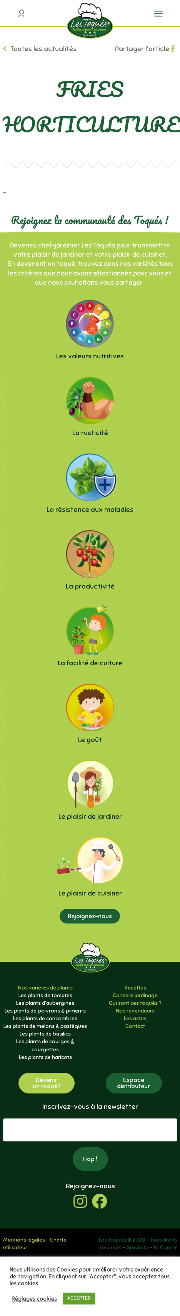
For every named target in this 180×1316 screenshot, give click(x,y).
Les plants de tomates (45, 995)
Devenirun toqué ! (46, 1083)
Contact (135, 1026)
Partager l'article (145, 49)
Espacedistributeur (133, 1083)
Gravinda (137, 1247)
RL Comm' (165, 1247)
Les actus (135, 1018)
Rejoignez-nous (90, 916)
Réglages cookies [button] (34, 1298)
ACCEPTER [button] (79, 1298)
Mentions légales (24, 1240)
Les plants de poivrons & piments (45, 1011)
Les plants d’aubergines (45, 1003)
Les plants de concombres (45, 1018)
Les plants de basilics (45, 1034)
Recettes (135, 988)
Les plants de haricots (45, 1057)
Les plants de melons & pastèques (45, 1026)
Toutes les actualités (40, 49)
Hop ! (90, 1159)
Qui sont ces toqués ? (135, 1003)
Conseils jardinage (135, 995)
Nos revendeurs (135, 1011)
